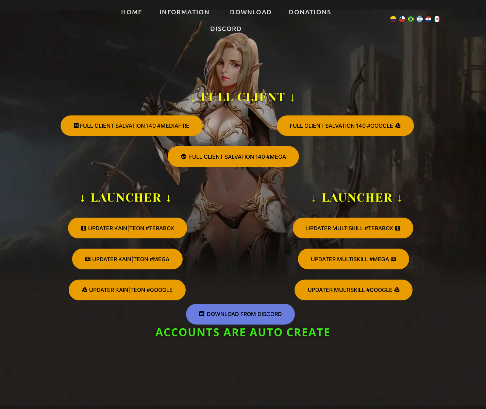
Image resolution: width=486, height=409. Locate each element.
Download (251, 11)
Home (132, 11)
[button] (186, 11)
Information (185, 11)
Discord (226, 28)
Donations (310, 11)
